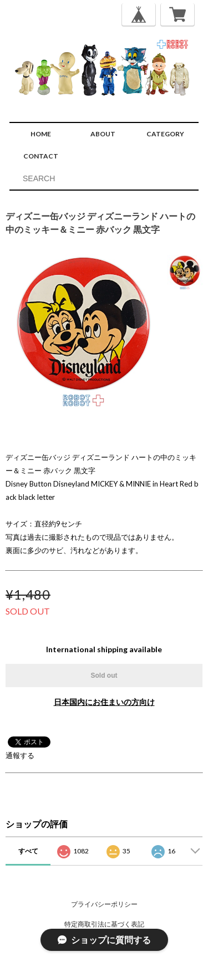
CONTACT (40, 156)
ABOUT (102, 134)
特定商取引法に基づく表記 (104, 924)
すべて (28, 851)
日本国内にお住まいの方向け (104, 702)
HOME (41, 134)
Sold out (104, 675)
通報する (20, 755)
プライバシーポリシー (104, 904)
